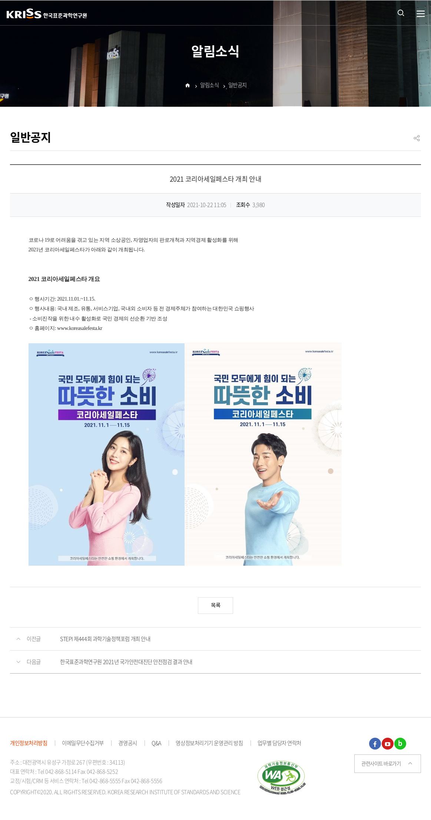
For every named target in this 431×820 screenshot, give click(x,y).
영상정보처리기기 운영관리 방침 (209, 743)
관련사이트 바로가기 (381, 763)
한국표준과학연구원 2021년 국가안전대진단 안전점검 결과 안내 (126, 662)
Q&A (156, 743)
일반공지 (237, 85)
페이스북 (375, 744)
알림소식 (209, 85)
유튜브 (388, 744)
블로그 (400, 744)
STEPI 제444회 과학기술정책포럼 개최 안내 (105, 639)
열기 (420, 14)
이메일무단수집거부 (83, 743)
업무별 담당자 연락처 (279, 743)
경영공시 (127, 743)
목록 (216, 605)
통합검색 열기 (401, 12)
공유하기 (417, 141)
